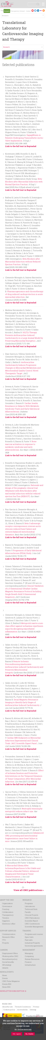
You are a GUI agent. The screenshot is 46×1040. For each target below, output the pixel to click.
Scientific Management (34, 927)
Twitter (35, 10)
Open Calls (29, 937)
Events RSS (6, 984)
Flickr (41, 10)
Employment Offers (10, 953)
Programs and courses (34, 934)
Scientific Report (31, 921)
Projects (5, 943)
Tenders (5, 918)
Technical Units (31, 909)
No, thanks (29, 1034)
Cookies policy (9, 1010)
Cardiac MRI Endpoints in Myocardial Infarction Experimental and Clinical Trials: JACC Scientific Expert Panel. (23, 741)
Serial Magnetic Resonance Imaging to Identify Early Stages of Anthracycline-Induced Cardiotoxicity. (22, 702)
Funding (5, 909)
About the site (7, 1007)
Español (2, 11)
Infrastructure (30, 965)
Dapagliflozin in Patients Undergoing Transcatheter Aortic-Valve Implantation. (24, 138)
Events (5, 978)
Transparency (15, 11)
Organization (7, 903)
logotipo (12, 3)
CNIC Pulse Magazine (11, 981)
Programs (29, 903)
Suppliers (6, 921)
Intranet (22, 11)
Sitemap (33, 1010)
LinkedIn (38, 10)
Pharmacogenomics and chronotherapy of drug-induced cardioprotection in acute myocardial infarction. (24, 294)
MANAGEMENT (29, 950)
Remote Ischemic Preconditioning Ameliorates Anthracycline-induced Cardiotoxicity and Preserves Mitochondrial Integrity (24, 667)
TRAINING (27, 931)
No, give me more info (23, 1029)
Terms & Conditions (23, 1007)
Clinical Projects (31, 915)
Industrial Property (32, 943)
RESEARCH (27, 900)
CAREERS (4, 950)
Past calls (29, 940)
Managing (29, 953)
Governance (7, 906)
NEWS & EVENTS (7, 972)
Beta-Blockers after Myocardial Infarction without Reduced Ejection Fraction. (22, 262)
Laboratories (30, 906)
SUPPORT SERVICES (8, 931)
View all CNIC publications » (28, 890)
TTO (4, 940)
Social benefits (8, 962)
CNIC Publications (32, 918)
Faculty (28, 912)
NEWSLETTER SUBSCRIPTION (12, 991)
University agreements (34, 946)
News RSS (6, 987)
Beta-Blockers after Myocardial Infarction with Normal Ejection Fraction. (24, 182)
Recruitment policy (9, 959)
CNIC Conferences (32, 924)
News (4, 975)
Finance (28, 962)
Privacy (36, 1007)
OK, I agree (17, 1034)
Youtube (32, 10)
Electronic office (8, 924)
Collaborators (7, 912)
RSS (43, 10)
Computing (29, 956)
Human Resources (32, 959)
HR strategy (6, 965)
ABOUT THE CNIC (7, 900)
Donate (7, 11)
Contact (28, 11)
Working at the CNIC (10, 956)
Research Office (8, 937)
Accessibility (22, 1010)
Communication (8, 934)
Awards (5, 968)
